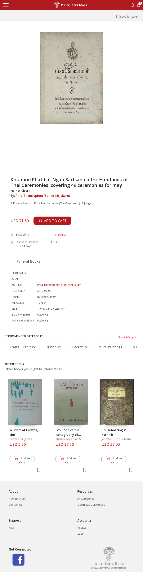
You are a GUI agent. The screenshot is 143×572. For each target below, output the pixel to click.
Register (82, 527)
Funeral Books (28, 261)
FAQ (11, 527)
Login (80, 533)
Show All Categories (128, 337)
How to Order (17, 498)
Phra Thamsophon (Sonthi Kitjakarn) (43, 196)
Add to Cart (22, 459)
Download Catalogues (91, 504)
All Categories (85, 498)
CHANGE (61, 235)
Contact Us (15, 504)
